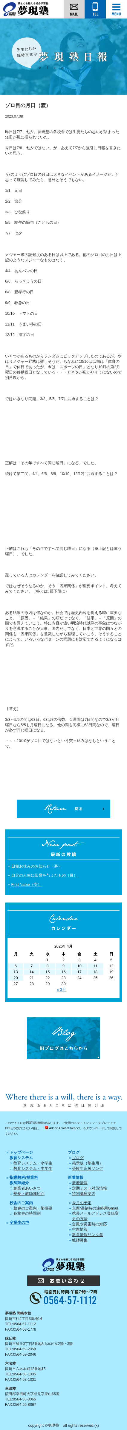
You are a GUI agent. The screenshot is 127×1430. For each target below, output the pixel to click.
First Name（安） (26, 884)
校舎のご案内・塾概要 (32, 1208)
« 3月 (61, 989)
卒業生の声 (19, 1222)
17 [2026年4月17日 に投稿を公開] (79, 972)
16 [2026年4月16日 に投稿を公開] (63, 972)
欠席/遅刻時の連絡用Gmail (95, 1208)
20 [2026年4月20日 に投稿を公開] (15, 978)
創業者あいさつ (27, 1188)
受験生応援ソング (87, 1168)
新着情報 (80, 1183)
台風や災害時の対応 (89, 1224)
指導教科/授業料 (24, 1177)
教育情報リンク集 (87, 1234)
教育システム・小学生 (32, 1163)
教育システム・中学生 (32, 1168)
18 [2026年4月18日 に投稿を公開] (95, 972)
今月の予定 (81, 1203)
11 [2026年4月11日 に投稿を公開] (95, 966)
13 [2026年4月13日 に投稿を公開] (15, 972)
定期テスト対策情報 (89, 1188)
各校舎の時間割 (27, 1213)
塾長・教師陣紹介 (29, 1193)
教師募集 (80, 1240)
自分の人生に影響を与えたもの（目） (44, 875)
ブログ (78, 1158)
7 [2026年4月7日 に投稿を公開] (31, 966)
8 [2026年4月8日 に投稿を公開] (48, 966)
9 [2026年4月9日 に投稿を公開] (63, 966)
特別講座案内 (83, 1193)
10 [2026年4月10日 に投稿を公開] (79, 966)
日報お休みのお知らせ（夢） (36, 866)
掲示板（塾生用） (87, 1163)
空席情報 (80, 1229)
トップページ (21, 1152)
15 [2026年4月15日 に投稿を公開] (47, 972)
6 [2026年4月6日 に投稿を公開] (16, 966)
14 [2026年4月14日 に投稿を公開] (32, 972)
